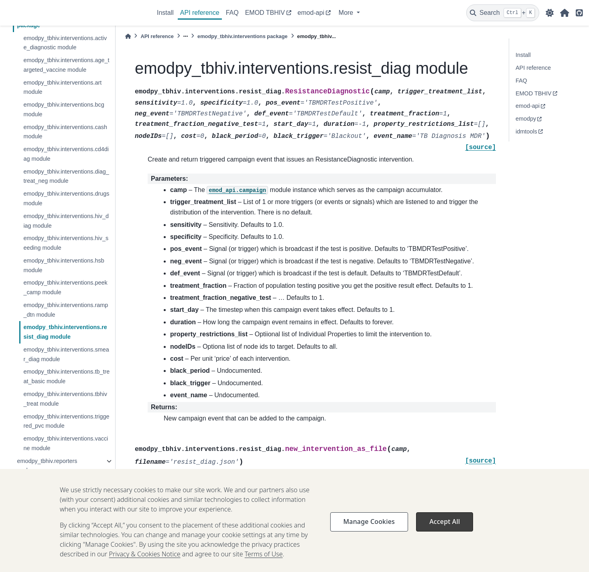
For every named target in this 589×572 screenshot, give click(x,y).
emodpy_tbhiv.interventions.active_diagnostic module (65, 43)
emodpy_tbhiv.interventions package (242, 36)
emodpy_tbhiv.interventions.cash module (65, 132)
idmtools (526, 131)
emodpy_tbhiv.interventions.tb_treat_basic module (66, 376)
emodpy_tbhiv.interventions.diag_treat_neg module (66, 176)
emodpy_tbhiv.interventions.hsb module (63, 265)
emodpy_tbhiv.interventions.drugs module (66, 198)
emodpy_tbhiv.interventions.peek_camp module (65, 287)
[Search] (502, 12)
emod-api (311, 12)
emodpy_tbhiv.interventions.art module (62, 87)
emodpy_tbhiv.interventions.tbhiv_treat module (65, 399)
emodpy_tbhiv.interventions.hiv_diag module (66, 221)
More (347, 12)
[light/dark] (550, 12)
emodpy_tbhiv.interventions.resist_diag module (65, 332)
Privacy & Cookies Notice (145, 565)
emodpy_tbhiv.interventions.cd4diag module (66, 154)
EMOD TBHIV (265, 12)
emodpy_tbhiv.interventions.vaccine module (65, 443)
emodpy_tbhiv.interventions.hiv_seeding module (65, 243)
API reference (199, 12)
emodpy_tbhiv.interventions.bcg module (63, 109)
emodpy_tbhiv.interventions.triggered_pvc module (66, 421)
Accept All (444, 532)
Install (165, 12)
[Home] (128, 36)
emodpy (526, 118)
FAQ (232, 12)
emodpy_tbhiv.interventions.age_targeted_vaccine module (66, 65)
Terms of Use (264, 565)
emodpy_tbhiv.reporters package (47, 466)
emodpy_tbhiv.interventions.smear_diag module (66, 354)
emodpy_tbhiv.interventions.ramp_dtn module (65, 310)
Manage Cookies (369, 532)
